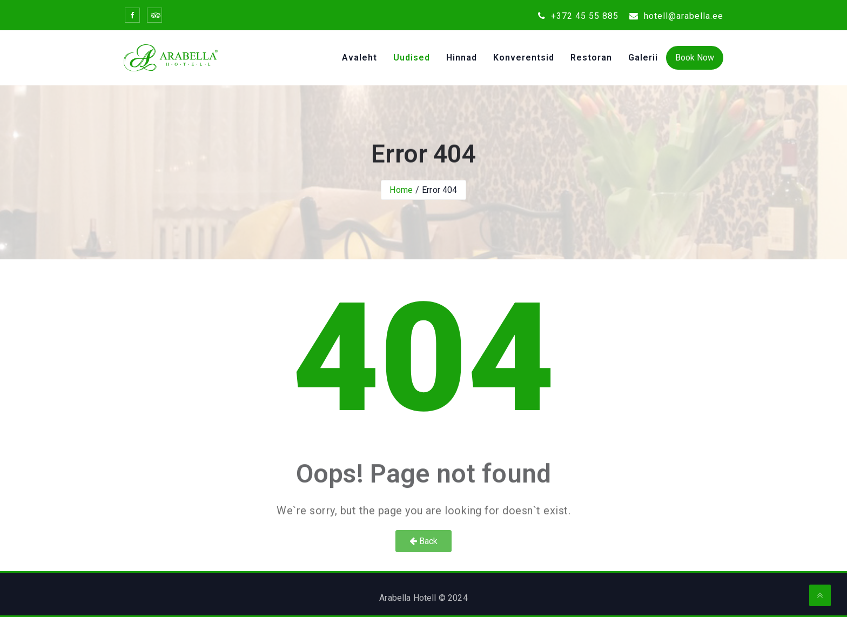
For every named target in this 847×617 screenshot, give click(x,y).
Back (423, 541)
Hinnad (461, 57)
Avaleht (359, 57)
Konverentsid (523, 57)
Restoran (591, 57)
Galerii (643, 57)
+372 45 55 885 (578, 16)
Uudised (411, 57)
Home (401, 190)
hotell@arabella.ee (676, 16)
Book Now (694, 57)
